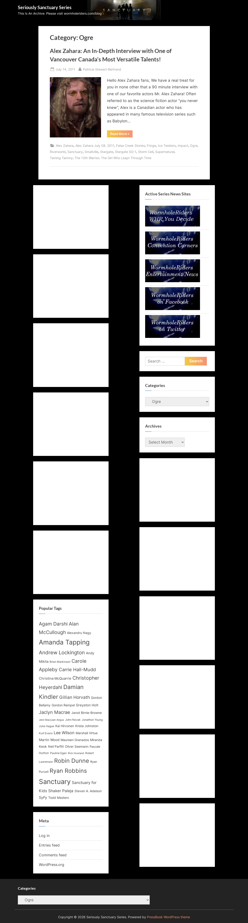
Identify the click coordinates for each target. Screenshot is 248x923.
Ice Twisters (167, 145)
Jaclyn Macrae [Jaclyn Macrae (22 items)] (54, 712)
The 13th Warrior (87, 158)
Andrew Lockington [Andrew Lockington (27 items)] (62, 652)
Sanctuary (75, 152)
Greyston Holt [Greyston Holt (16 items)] (87, 705)
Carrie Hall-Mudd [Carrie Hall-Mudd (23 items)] (77, 669)
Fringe (151, 145)
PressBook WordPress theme (168, 917)
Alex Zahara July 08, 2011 (94, 145)
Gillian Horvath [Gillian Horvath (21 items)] (74, 697)
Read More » (121, 134)
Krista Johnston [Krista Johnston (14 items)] (86, 726)
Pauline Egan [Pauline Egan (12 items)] (58, 753)
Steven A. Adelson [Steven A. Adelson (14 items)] (88, 791)
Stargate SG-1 (125, 152)
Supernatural (164, 152)
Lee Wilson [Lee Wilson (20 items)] (64, 732)
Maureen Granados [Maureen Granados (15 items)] (75, 740)
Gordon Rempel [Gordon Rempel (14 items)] (63, 705)
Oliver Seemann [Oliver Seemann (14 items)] (76, 746)
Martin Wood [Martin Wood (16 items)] (49, 740)
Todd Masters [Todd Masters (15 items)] (58, 797)
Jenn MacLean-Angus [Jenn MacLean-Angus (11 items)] (51, 719)
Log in (44, 835)
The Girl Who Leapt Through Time (126, 158)
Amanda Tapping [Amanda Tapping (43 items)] (64, 642)
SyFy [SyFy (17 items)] (43, 797)
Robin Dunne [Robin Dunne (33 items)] (71, 760)
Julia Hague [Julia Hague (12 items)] (46, 726)
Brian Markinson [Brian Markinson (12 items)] (60, 661)
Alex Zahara (65, 145)
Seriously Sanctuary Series (45, 7)
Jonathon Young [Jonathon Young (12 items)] (92, 719)
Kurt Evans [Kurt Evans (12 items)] (46, 733)
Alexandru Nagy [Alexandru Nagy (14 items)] (79, 633)
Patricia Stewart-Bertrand (102, 68)
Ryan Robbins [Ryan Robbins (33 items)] (68, 770)
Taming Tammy (61, 158)
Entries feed (49, 845)
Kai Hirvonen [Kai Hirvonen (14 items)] (64, 726)
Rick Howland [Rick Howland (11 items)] (76, 753)
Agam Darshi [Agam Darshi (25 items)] (53, 624)
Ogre (193, 145)
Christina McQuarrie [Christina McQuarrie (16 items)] (55, 678)
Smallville (91, 152)
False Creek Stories (130, 145)
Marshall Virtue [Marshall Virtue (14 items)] (87, 733)
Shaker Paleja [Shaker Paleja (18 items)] (60, 791)
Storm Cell (145, 152)
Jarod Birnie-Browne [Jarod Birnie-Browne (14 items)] (86, 713)
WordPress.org (51, 864)
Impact (183, 145)
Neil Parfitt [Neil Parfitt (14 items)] (56, 746)
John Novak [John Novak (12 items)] (73, 719)
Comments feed (53, 855)
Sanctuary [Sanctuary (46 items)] (55, 782)
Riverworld (58, 152)
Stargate (106, 152)
